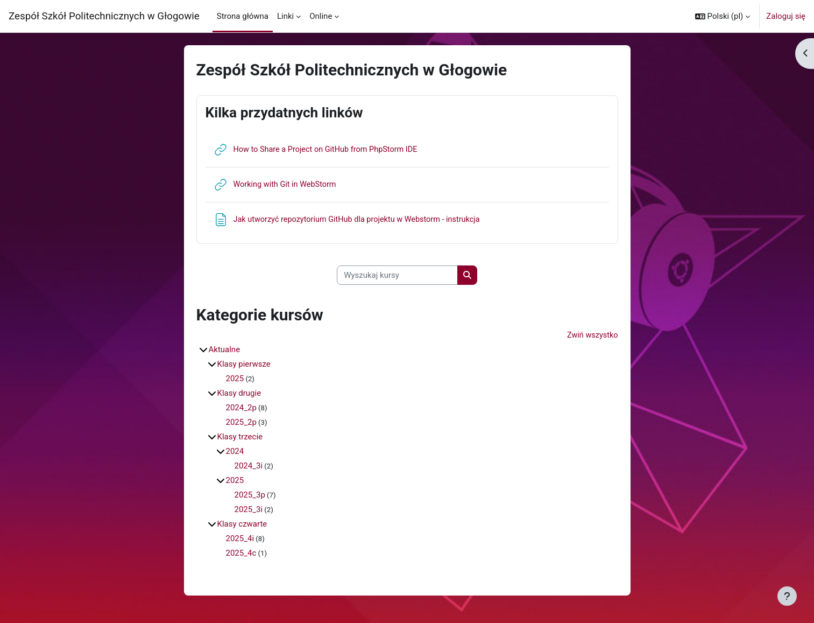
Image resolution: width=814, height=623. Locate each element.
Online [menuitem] (320, 16)
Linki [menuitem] (285, 16)
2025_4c (241, 554)
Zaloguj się (785, 16)
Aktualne (224, 350)
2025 (235, 379)
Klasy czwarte (242, 525)
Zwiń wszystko (591, 336)
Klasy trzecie (240, 438)
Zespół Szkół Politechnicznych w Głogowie (104, 16)
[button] (722, 16)
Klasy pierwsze (244, 365)
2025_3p (250, 496)
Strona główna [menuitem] (242, 16)
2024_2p (241, 409)
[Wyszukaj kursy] (397, 275)
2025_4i (240, 539)
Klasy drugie (239, 394)
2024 (235, 452)
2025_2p (241, 423)
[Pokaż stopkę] (787, 596)
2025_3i (249, 510)
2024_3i (249, 467)
